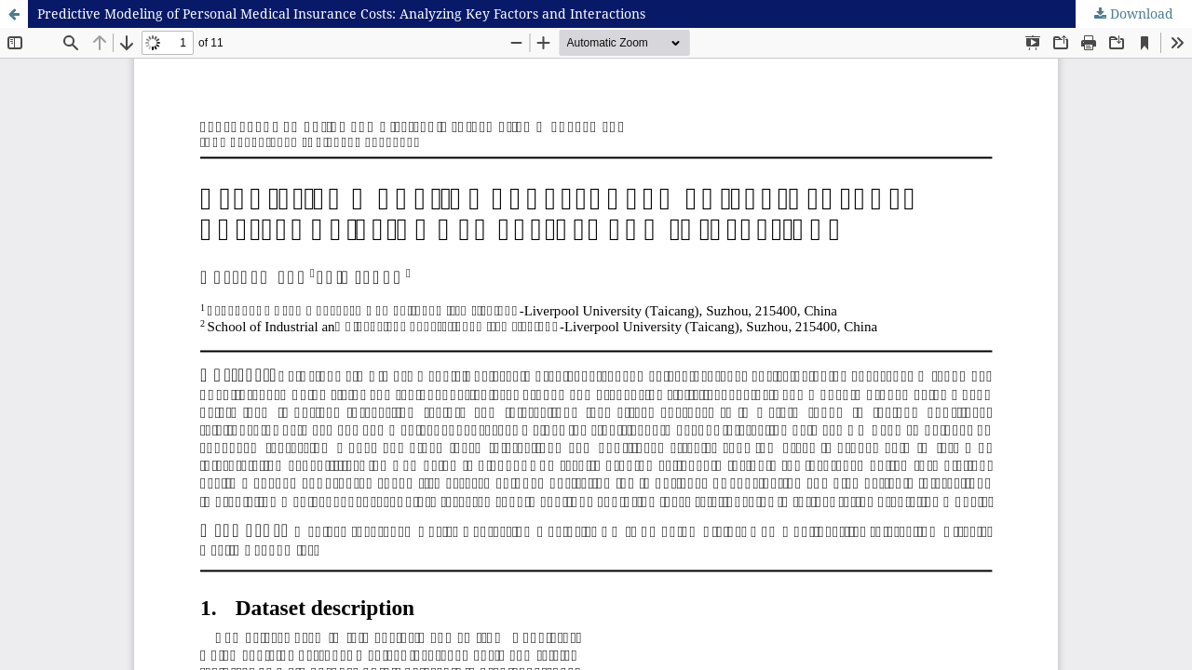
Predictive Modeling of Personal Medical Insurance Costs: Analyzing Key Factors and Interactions (341, 13)
